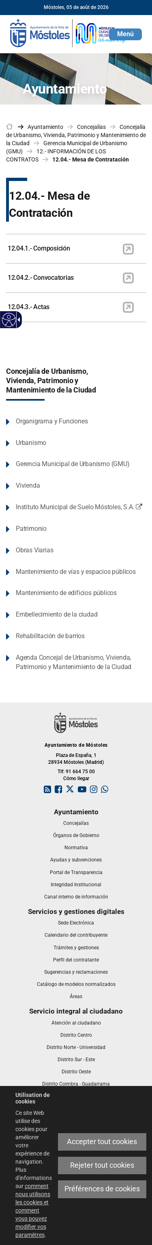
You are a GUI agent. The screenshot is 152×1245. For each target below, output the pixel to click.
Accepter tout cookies (102, 1142)
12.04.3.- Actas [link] (28, 307)
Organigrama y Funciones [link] (52, 421)
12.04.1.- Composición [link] (39, 248)
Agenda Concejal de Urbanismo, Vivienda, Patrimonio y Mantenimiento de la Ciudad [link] (73, 662)
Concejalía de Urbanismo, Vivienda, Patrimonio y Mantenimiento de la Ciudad (51, 380)
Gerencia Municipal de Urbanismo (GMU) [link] (73, 464)
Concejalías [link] (91, 127)
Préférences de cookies (102, 1189)
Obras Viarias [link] (34, 550)
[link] (69, 32)
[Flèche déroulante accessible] (17, 319)
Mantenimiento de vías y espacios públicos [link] (76, 572)
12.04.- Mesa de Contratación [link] (90, 159)
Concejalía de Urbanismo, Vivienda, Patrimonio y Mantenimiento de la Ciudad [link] (76, 135)
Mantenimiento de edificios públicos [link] (66, 593)
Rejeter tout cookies (102, 1165)
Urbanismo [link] (31, 443)
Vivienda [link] (28, 485)
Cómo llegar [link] (76, 778)
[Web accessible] (9, 320)
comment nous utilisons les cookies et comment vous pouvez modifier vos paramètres (32, 1210)
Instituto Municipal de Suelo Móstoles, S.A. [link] (81, 507)
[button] (125, 34)
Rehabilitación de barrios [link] (50, 636)
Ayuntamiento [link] (45, 127)
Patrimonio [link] (31, 528)
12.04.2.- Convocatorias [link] (41, 277)
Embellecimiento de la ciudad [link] (56, 614)
